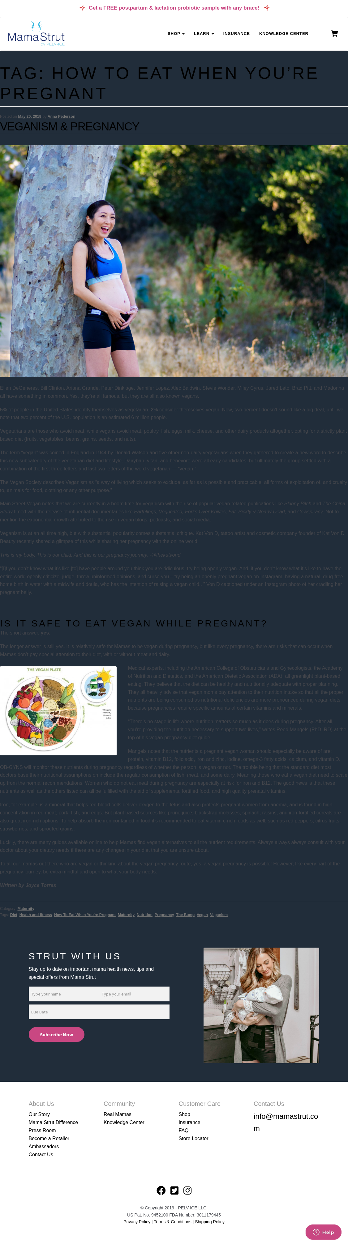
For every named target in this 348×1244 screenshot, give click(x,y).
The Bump (185, 915)
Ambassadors (44, 1146)
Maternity (26, 908)
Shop (184, 1114)
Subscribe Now (56, 1034)
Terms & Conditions (173, 1221)
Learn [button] (204, 33)
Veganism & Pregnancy (69, 126)
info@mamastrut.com (286, 1122)
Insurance (236, 33)
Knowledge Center (283, 33)
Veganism (219, 915)
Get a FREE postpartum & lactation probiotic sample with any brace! (174, 8)
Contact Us (41, 1154)
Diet (13, 915)
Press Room (42, 1130)
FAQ (184, 1130)
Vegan (202, 915)
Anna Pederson (61, 116)
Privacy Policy (136, 1221)
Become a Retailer (49, 1138)
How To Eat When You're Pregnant (85, 915)
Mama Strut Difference (53, 1122)
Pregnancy (164, 915)
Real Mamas (117, 1114)
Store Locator (193, 1138)
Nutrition (145, 915)
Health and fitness (35, 915)
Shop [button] (176, 33)
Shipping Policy (210, 1221)
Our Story (39, 1114)
